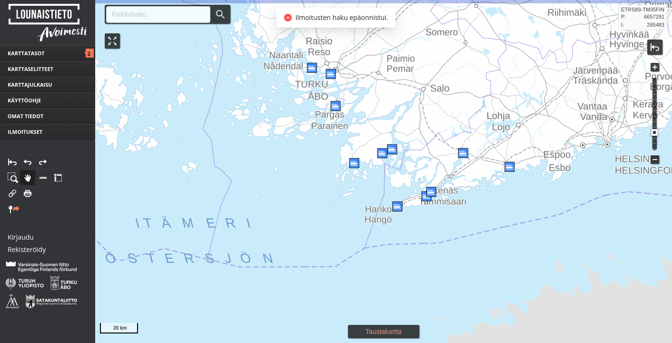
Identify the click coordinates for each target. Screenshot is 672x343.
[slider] (654, 132)
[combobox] (154, 14)
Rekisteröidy (27, 249)
